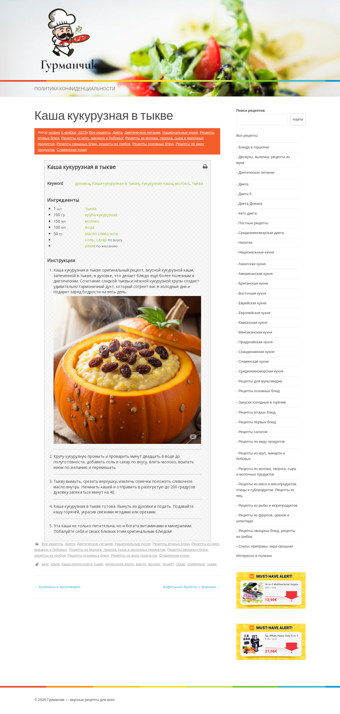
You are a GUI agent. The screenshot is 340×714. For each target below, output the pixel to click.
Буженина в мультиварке (57, 587)
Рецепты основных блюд (153, 144)
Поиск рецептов (250, 110)
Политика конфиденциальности (74, 88)
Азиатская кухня (252, 264)
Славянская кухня (72, 150)
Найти (298, 119)
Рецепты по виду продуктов (134, 555)
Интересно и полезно (254, 556)
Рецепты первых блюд (257, 422)
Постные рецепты (253, 223)
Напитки (245, 242)
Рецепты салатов (252, 432)
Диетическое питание (143, 132)
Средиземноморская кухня (260, 371)
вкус (45, 564)
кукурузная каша (157, 183)
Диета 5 (245, 194)
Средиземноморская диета (261, 233)
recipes (54, 132)
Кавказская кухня (252, 322)
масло (141, 564)
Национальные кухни (180, 132)
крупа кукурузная (101, 214)
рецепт (168, 564)
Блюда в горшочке (253, 147)
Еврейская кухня (252, 303)
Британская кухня (253, 283)
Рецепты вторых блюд (171, 544)
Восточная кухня (252, 293)
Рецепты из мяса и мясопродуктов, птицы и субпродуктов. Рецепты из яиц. (266, 490)
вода (89, 227)
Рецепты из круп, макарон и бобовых (92, 138)
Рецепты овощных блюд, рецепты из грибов (93, 144)
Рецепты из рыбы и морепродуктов (267, 505)
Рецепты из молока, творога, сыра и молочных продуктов (117, 550)
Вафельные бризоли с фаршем (191, 587)
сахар (180, 564)
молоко (182, 183)
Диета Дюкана (250, 203)
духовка (82, 183)
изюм (90, 245)
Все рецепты (99, 132)
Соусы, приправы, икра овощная (265, 546)
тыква (197, 183)
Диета (118, 132)
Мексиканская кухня (255, 332)
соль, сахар (96, 239)
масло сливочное (101, 233)
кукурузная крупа (119, 564)
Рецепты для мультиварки (260, 381)
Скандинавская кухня (256, 352)
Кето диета (247, 213)
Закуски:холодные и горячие (262, 402)
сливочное (196, 564)
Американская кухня (255, 274)
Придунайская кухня (255, 342)
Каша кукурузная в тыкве (115, 183)
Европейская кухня (254, 313)
